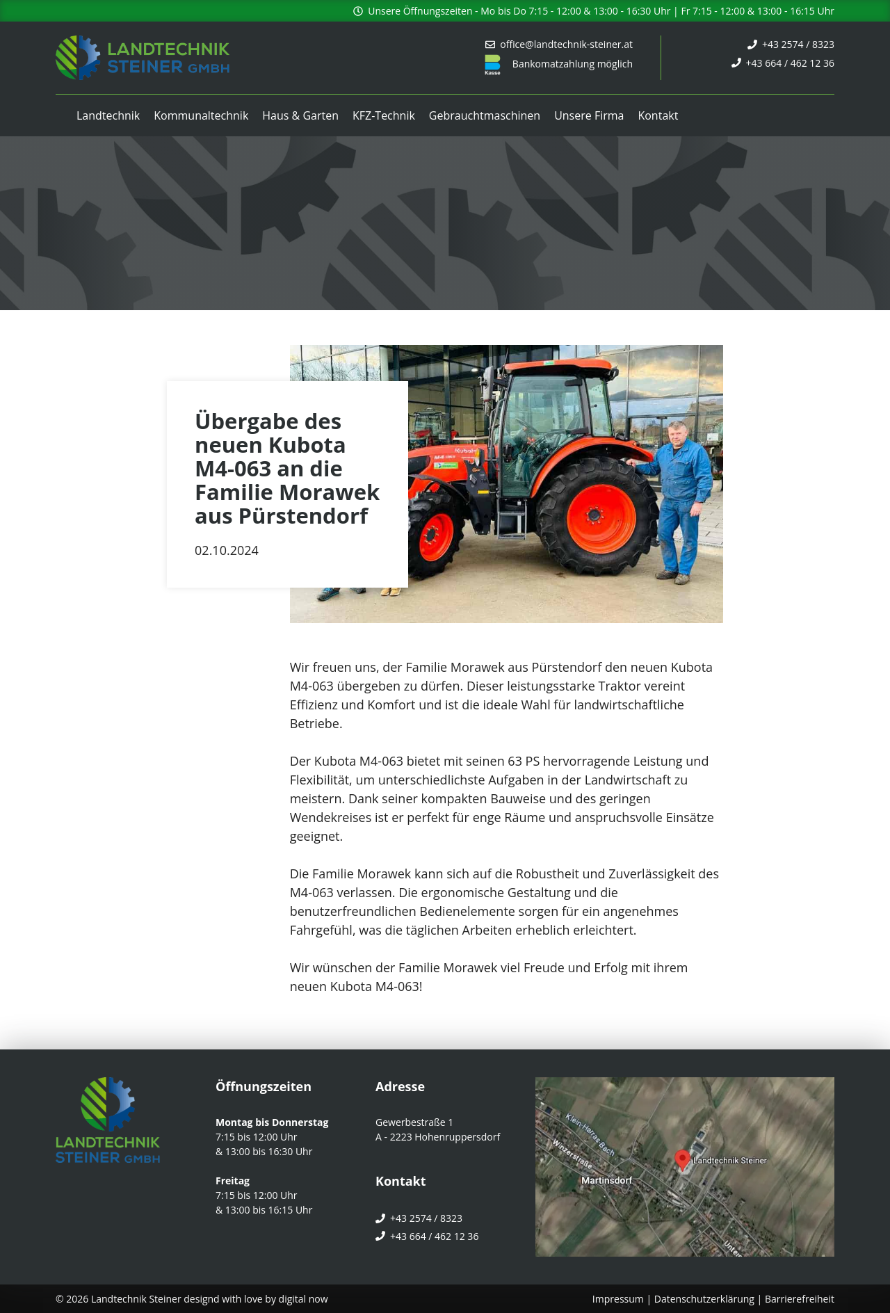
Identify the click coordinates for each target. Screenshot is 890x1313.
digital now (303, 1298)
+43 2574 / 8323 (798, 44)
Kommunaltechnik (201, 115)
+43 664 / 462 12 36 (790, 63)
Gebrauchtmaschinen (484, 115)
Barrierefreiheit (799, 1298)
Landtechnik (108, 115)
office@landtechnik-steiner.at (566, 44)
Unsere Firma (589, 115)
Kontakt (658, 115)
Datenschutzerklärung (704, 1298)
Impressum (618, 1298)
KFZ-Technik (384, 115)
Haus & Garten (300, 115)
